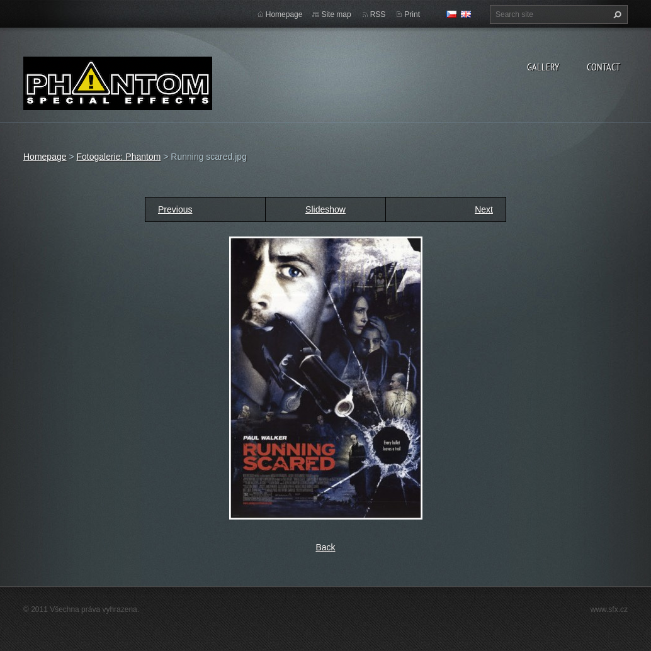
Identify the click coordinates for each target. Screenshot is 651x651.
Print (412, 14)
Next (484, 209)
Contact (603, 66)
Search (615, 14)
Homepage (284, 14)
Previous (175, 209)
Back (325, 547)
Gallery (543, 66)
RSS (378, 14)
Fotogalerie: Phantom (118, 157)
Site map (336, 14)
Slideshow (325, 209)
